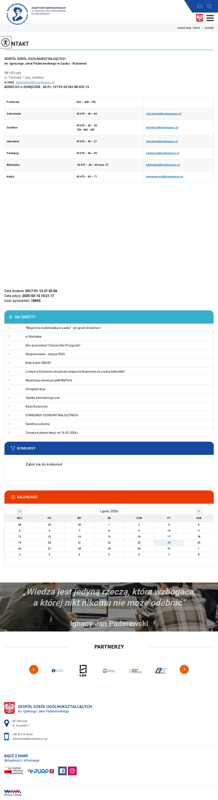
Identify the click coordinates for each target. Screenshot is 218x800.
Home (196, 28)
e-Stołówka (33, 336)
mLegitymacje (35, 389)
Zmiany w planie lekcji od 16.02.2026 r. (52, 432)
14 (79, 536)
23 (139, 542)
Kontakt (207, 28)
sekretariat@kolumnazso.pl (199, 6)
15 (109, 536)
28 (79, 548)
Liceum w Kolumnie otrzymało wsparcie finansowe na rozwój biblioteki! (75, 371)
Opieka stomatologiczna (43, 397)
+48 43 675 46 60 (209, 6)
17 (169, 536)
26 (19, 548)
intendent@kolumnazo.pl (162, 141)
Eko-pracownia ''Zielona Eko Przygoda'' (53, 345)
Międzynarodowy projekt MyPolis (49, 380)
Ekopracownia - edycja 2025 (45, 354)
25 (198, 542)
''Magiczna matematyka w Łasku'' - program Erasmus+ (63, 328)
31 (169, 548)
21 (79, 542)
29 (109, 548)
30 (139, 548)
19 (19, 542)
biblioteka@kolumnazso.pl (163, 164)
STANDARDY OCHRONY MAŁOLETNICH (52, 415)
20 (49, 542)
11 (198, 530)
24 (169, 542)
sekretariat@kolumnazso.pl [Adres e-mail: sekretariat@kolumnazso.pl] (29, 738)
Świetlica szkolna (38, 424)
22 (109, 542)
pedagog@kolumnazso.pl (162, 153)
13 (49, 536)
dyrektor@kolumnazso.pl (162, 127)
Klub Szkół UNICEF (38, 363)
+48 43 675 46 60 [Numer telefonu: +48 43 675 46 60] (22, 734)
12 (19, 536)
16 (139, 536)
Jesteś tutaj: (185, 28)
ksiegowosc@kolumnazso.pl (164, 176)
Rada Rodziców (36, 406)
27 (49, 548)
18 (198, 536)
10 (169, 530)
